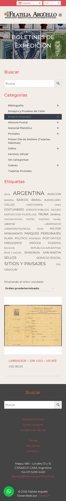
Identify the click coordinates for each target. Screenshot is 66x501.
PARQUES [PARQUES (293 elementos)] (31, 233)
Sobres (35, 165)
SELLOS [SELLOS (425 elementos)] (10, 258)
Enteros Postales (35, 117)
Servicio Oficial (18, 154)
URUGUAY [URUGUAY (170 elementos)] (11, 269)
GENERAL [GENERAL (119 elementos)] (55, 214)
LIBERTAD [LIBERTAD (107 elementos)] (9, 224)
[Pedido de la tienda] (29, 288)
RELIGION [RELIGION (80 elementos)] (9, 248)
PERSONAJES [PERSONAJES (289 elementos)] (51, 233)
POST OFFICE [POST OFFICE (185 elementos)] (51, 238)
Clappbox (43, 495)
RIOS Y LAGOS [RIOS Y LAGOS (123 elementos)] (12, 252)
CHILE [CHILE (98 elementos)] (58, 204)
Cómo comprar (33, 424)
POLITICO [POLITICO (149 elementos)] (21, 238)
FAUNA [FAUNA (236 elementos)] (43, 214)
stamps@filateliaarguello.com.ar (33, 476)
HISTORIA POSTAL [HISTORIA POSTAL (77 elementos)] (13, 219)
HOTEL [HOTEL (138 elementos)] (30, 219)
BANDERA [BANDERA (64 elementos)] (9, 200)
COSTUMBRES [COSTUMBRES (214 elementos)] (14, 209)
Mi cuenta (33, 445)
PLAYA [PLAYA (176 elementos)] (8, 238)
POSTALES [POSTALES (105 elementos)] (35, 238)
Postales (35, 134)
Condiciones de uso (33, 430)
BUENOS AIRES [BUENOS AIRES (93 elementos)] (52, 200)
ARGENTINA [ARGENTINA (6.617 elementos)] (28, 193)
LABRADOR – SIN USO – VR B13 (32, 361)
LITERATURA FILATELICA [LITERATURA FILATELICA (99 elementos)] (17, 228)
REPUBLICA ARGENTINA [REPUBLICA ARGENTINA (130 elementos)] (45, 247)
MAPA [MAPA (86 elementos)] (40, 229)
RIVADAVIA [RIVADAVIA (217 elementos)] (32, 252)
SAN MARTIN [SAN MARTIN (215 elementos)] (52, 252)
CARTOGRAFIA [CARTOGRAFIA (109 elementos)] (34, 204)
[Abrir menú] (60, 15)
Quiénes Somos (33, 419)
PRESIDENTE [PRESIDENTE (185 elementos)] (13, 243)
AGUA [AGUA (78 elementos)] (7, 194)
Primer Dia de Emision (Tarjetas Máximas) (29, 141)
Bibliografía (35, 105)
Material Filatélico (35, 128)
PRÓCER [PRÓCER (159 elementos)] (35, 243)
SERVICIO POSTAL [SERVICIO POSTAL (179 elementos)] (48, 257)
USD (47, 3)
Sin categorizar (18, 159)
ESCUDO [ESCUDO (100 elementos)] (56, 209)
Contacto (33, 451)
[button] (9, 491)
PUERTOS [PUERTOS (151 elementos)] (54, 243)
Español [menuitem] (27, 3)
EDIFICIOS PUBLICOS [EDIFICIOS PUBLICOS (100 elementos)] (37, 209)
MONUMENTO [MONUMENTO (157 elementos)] (13, 233)
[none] (29, 3)
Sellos (35, 148)
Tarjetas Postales (20, 171)
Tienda (33, 440)
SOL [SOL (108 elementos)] (58, 264)
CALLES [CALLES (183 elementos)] (9, 204)
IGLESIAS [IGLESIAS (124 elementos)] (44, 219)
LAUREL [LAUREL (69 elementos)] (57, 219)
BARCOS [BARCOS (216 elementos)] (22, 200)
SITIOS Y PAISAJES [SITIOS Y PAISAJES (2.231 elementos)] (25, 263)
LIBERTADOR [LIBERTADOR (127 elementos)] (52, 223)
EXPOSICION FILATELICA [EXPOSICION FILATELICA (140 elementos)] (20, 214)
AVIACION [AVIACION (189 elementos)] (54, 194)
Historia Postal (35, 122)
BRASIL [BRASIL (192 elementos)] (36, 200)
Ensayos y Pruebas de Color (26, 111)
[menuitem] (29, 3)
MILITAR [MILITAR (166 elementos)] (55, 228)
